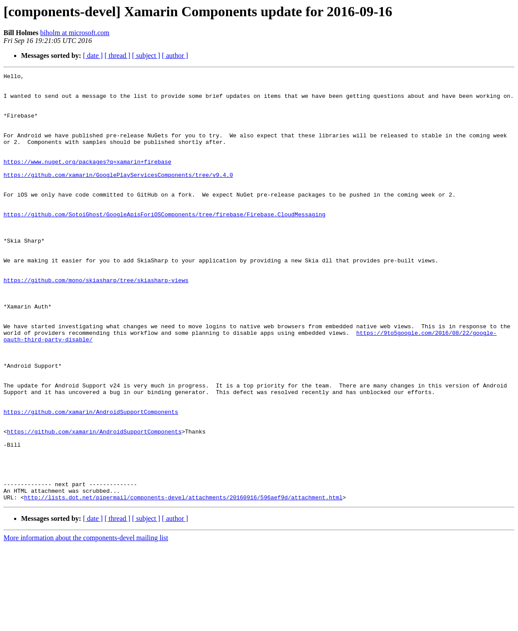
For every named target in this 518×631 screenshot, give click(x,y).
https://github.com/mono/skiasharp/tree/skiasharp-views (96, 322)
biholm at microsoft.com (75, 32)
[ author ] (175, 55)
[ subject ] (146, 55)
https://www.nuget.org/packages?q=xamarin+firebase (87, 180)
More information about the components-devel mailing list (86, 623)
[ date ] (93, 55)
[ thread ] (117, 55)
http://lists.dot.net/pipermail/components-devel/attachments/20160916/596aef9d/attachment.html (183, 583)
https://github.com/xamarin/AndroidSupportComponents (91, 480)
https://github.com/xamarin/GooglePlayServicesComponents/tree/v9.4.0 (118, 196)
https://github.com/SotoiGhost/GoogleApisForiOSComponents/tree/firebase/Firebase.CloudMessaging (164, 243)
